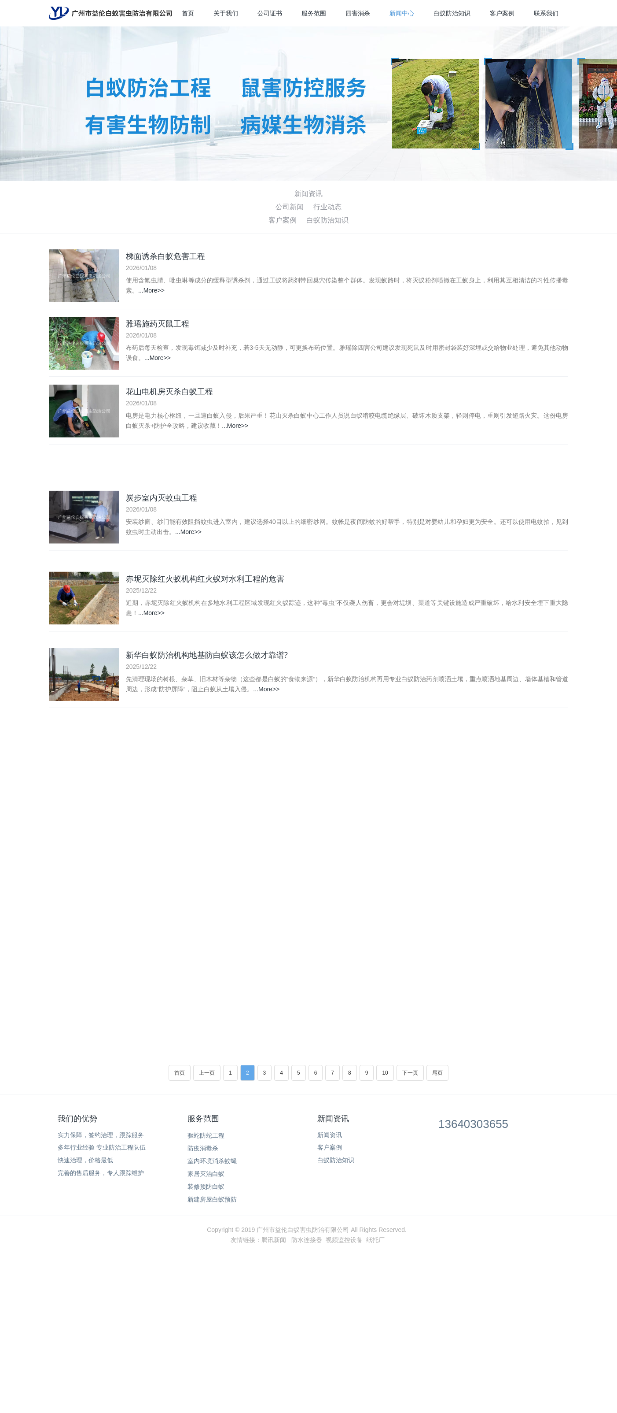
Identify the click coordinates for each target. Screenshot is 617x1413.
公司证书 (269, 13)
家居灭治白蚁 (205, 1173)
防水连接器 (306, 1239)
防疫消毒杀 (202, 1148)
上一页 (207, 1073)
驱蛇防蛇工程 (205, 1135)
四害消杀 (357, 13)
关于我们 (225, 13)
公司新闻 (289, 207)
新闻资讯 (308, 193)
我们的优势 (77, 1118)
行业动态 (327, 207)
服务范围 (313, 13)
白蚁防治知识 (451, 13)
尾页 (437, 1073)
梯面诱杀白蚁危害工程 (165, 256)
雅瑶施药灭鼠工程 (157, 325)
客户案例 (502, 13)
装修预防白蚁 (205, 1186)
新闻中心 (401, 13)
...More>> (151, 290)
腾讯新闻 (273, 1239)
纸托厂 (375, 1239)
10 (385, 1073)
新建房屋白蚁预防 (212, 1199)
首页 (188, 13)
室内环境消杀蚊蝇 (212, 1161)
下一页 (410, 1073)
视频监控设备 (344, 1239)
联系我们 (546, 13)
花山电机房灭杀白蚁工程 (169, 394)
